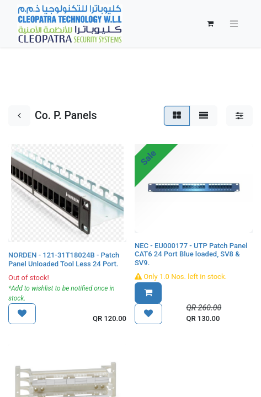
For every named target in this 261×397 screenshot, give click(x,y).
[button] (22, 313)
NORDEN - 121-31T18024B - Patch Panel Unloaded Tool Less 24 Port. (63, 259)
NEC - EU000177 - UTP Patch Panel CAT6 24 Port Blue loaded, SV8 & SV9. (191, 254)
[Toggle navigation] (234, 24)
